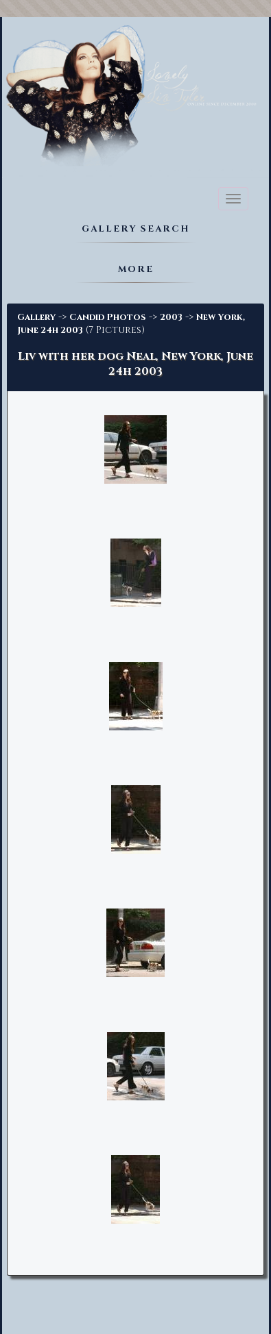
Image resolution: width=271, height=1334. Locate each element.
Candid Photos (107, 317)
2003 (171, 317)
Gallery (36, 317)
